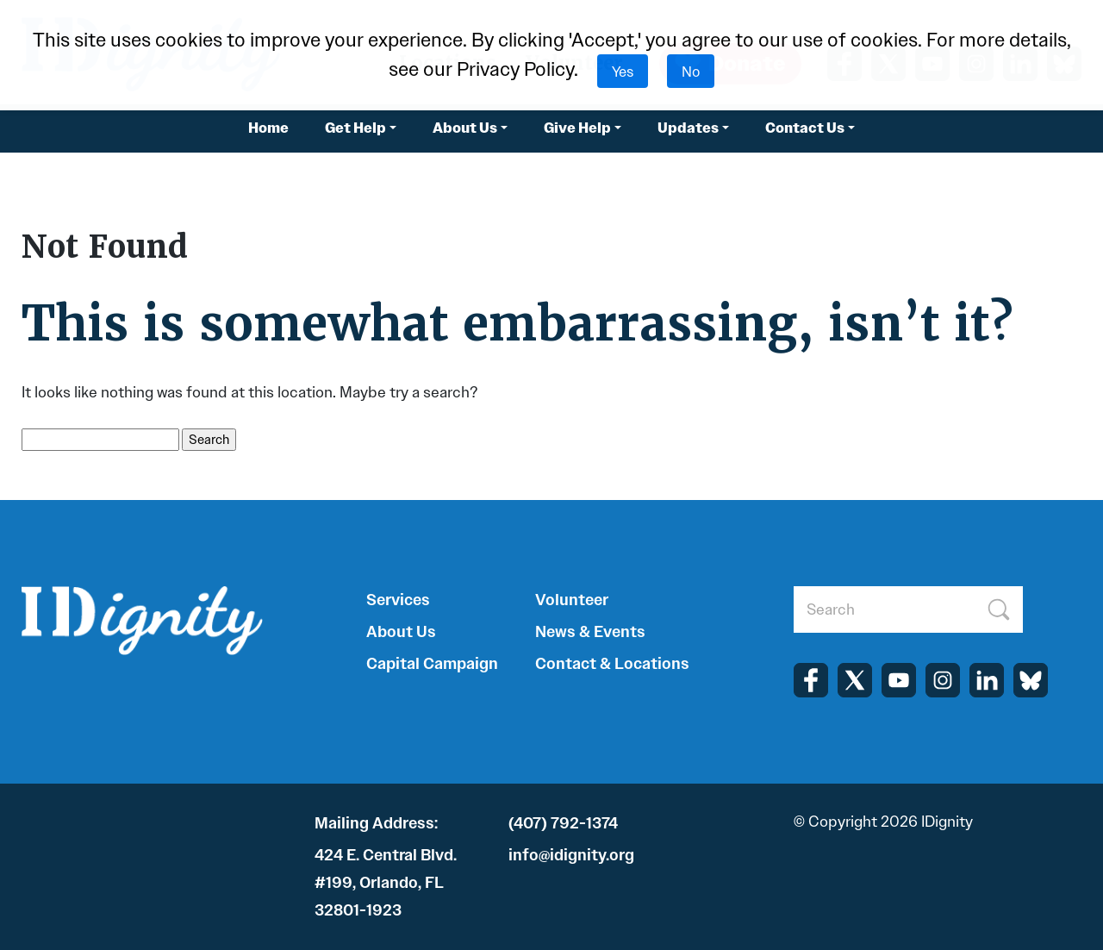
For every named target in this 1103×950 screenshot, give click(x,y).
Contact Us (804, 128)
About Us (465, 128)
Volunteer (571, 600)
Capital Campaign (432, 663)
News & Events (590, 632)
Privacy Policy (515, 69)
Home (268, 128)
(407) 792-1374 (563, 823)
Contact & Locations (612, 663)
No (691, 70)
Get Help (355, 128)
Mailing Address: (376, 823)
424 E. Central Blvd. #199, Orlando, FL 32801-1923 (386, 883)
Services (398, 600)
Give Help (577, 128)
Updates (688, 128)
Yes (622, 70)
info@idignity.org (571, 855)
